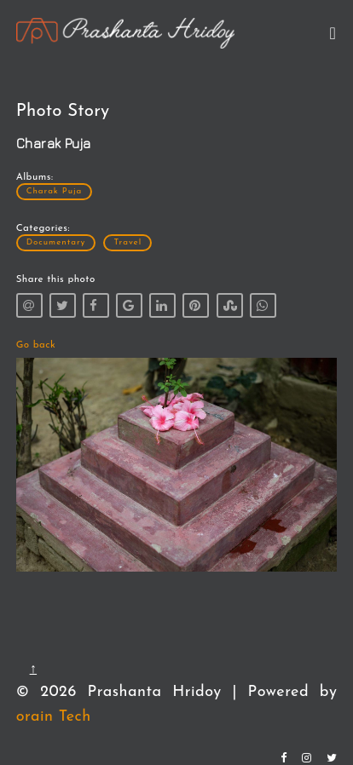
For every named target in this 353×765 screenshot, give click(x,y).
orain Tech (53, 717)
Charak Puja (54, 191)
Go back (36, 345)
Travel (127, 242)
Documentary (56, 242)
